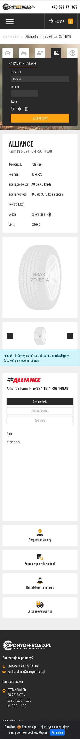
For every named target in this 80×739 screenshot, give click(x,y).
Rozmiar (15, 86)
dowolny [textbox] (17, 79)
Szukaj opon (40, 118)
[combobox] (40, 79)
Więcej (43, 735)
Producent (16, 72)
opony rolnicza (10, 36)
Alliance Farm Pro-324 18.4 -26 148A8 (48, 36)
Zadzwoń (8, 360)
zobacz (36, 224)
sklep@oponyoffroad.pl (31, 671)
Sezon (14, 101)
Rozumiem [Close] (57, 735)
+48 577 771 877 (64, 7)
